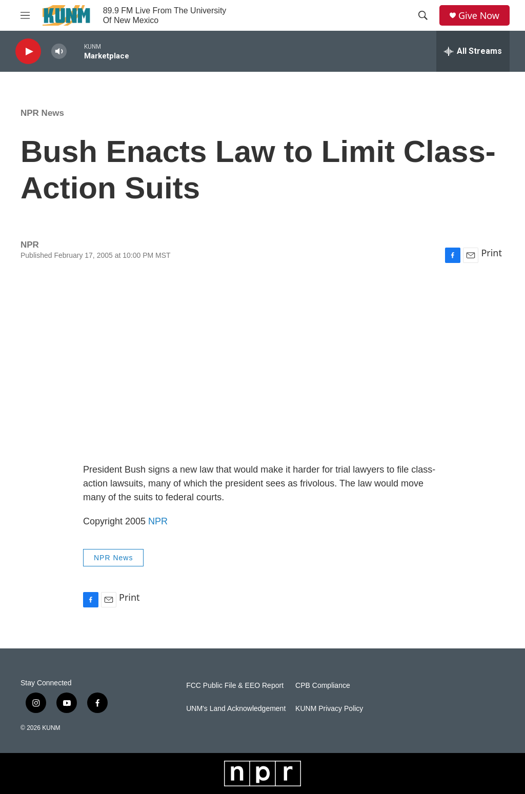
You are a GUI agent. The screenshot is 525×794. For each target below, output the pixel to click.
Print (491, 253)
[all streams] (473, 51)
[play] (28, 51)
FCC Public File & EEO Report (235, 685)
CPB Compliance (322, 685)
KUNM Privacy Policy (329, 708)
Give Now (478, 15)
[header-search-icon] (423, 15)
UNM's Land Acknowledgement (236, 708)
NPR (158, 521)
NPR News (42, 113)
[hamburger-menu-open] (25, 15)
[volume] (59, 51)
